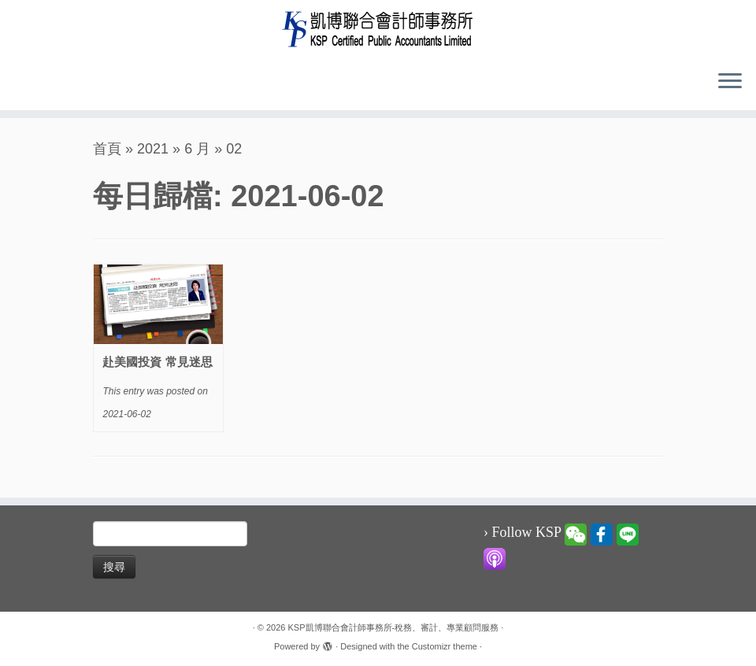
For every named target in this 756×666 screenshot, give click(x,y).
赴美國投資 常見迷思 (157, 361)
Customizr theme (444, 646)
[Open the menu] (730, 82)
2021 (153, 149)
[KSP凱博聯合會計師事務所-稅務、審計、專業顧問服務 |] (378, 29)
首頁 (107, 149)
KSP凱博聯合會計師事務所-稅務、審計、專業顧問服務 (393, 627)
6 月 (197, 149)
